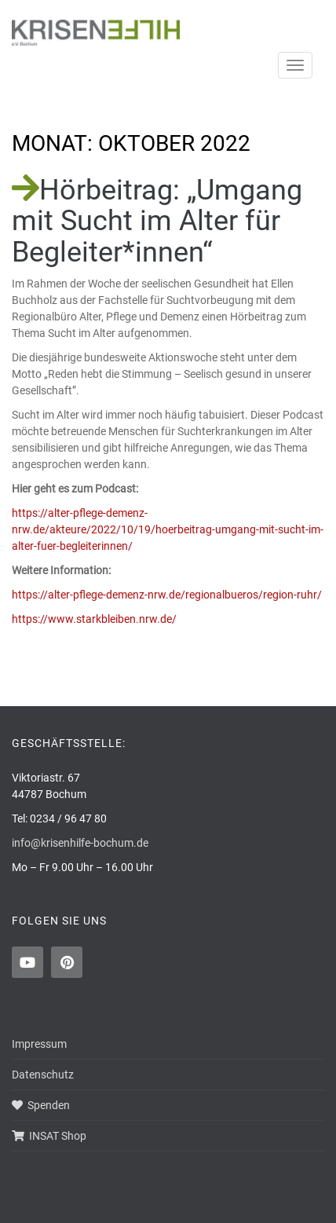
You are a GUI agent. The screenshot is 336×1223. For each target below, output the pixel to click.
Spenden (41, 1105)
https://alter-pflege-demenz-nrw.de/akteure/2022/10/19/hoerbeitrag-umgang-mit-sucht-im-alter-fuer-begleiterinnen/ (167, 529)
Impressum (39, 1044)
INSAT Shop (49, 1136)
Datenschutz (43, 1074)
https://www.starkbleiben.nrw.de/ (94, 619)
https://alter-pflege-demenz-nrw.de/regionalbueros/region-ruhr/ (167, 594)
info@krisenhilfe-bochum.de (80, 843)
